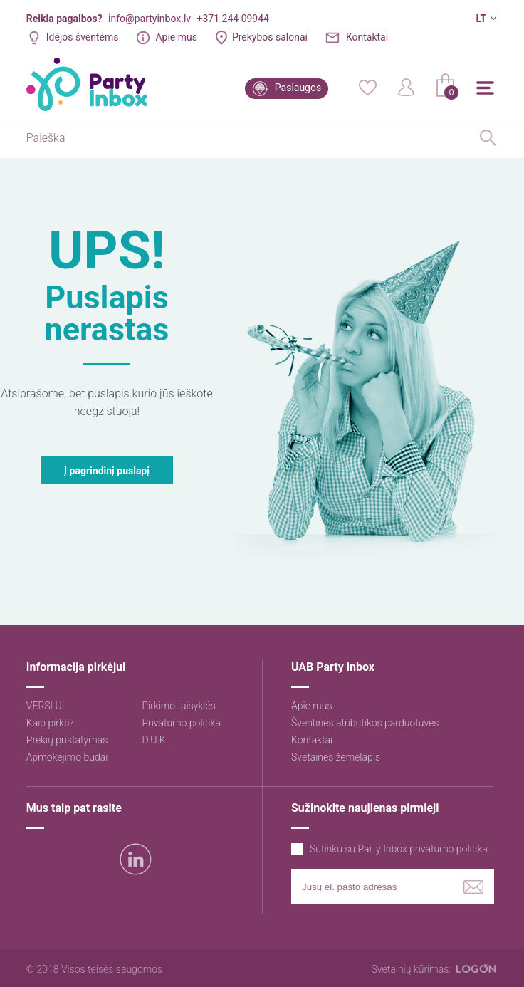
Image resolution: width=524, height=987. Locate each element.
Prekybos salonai (270, 37)
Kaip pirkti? (50, 722)
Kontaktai (367, 37)
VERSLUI (45, 705)
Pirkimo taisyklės (178, 705)
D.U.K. (155, 740)
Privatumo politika (181, 722)
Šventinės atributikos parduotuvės (365, 722)
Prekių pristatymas (67, 740)
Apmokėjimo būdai (67, 757)
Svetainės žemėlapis (335, 757)
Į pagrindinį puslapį (107, 470)
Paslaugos (298, 87)
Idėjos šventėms (82, 37)
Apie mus (176, 37)
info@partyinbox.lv (149, 18)
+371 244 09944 (233, 18)
